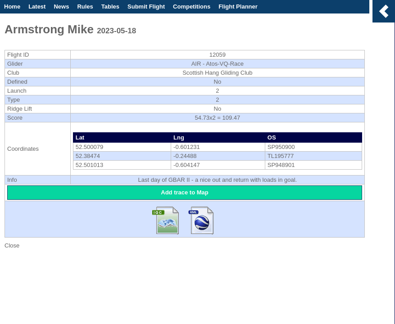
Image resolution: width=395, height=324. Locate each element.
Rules (85, 6)
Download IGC (168, 219)
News (61, 6)
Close (12, 245)
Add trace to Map (184, 192)
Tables (110, 6)
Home (12, 6)
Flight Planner (238, 6)
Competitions (191, 6)
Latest (36, 6)
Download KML (201, 219)
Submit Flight (146, 6)
